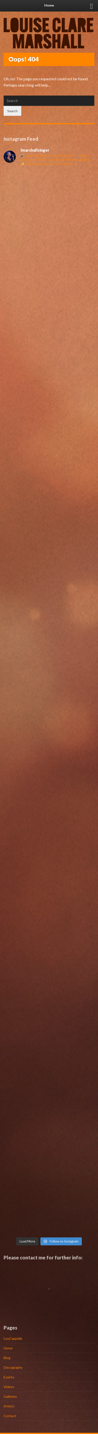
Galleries (10, 1396)
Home (8, 1348)
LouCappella (13, 1338)
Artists (9, 1406)
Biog (7, 1358)
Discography (13, 1367)
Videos (9, 1387)
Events (9, 1377)
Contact (10, 1416)
